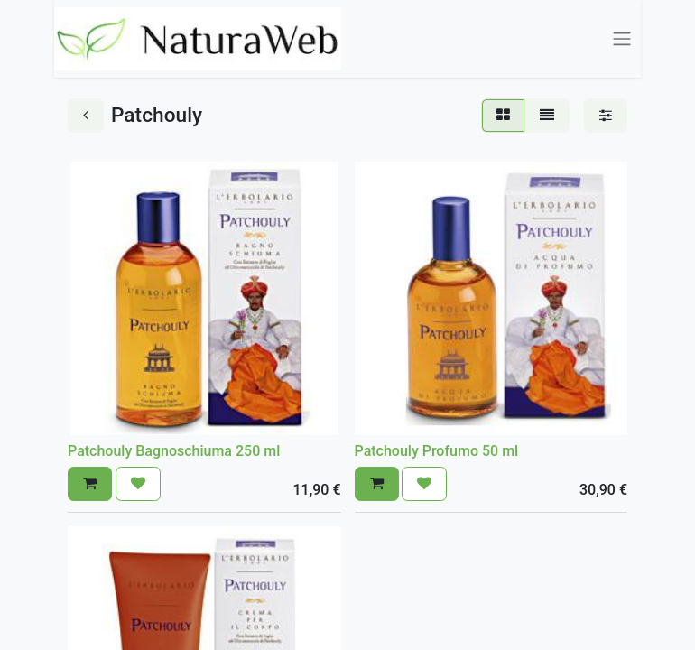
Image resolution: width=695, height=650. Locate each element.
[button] (90, 484)
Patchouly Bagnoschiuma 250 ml (174, 451)
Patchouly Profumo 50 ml (437, 451)
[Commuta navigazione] (622, 39)
